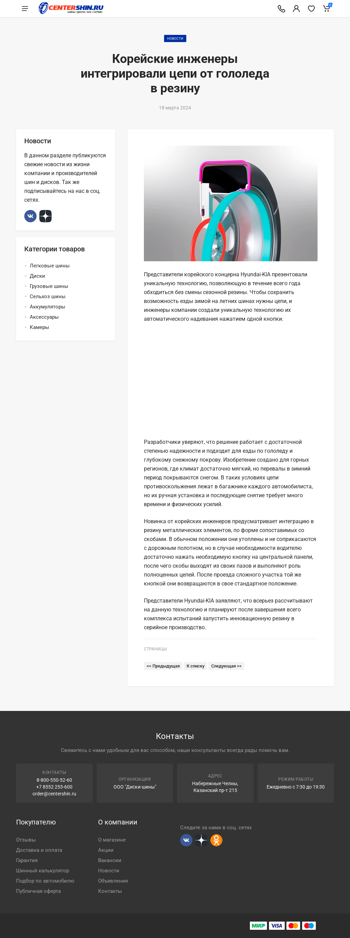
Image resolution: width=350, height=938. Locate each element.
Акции (105, 850)
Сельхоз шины (48, 296)
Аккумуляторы (47, 307)
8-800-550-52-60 (54, 780)
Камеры (39, 327)
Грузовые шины (49, 286)
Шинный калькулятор (42, 871)
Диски (37, 276)
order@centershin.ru (54, 793)
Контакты (110, 891)
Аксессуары (44, 317)
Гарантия (27, 860)
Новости (175, 38)
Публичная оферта (38, 891)
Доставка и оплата (39, 850)
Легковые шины (50, 266)
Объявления (113, 881)
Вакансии (109, 860)
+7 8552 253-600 (54, 787)
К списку (195, 666)
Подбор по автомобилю (45, 881)
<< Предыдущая (163, 666)
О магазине (112, 840)
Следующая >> (226, 666)
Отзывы (26, 840)
